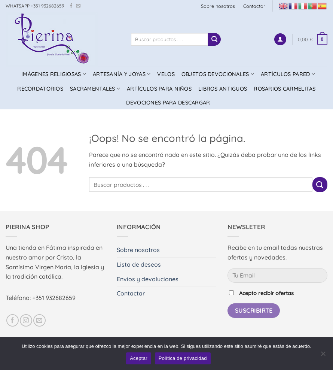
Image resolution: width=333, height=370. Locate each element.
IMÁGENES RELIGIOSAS (53, 74)
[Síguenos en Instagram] (26, 320)
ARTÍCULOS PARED (288, 74)
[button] (280, 39)
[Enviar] (214, 39)
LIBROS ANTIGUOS (222, 88)
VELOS (165, 74)
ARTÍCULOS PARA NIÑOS (159, 88)
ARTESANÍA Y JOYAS (121, 74)
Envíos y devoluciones (147, 279)
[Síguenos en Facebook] (71, 6)
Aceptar (138, 358)
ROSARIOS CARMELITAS (284, 88)
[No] (322, 356)
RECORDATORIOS (40, 88)
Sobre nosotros (218, 6)
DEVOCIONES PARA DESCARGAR (168, 102)
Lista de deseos (139, 264)
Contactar (254, 6)
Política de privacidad (183, 358)
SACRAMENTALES (95, 88)
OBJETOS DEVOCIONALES (217, 74)
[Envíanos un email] (78, 6)
